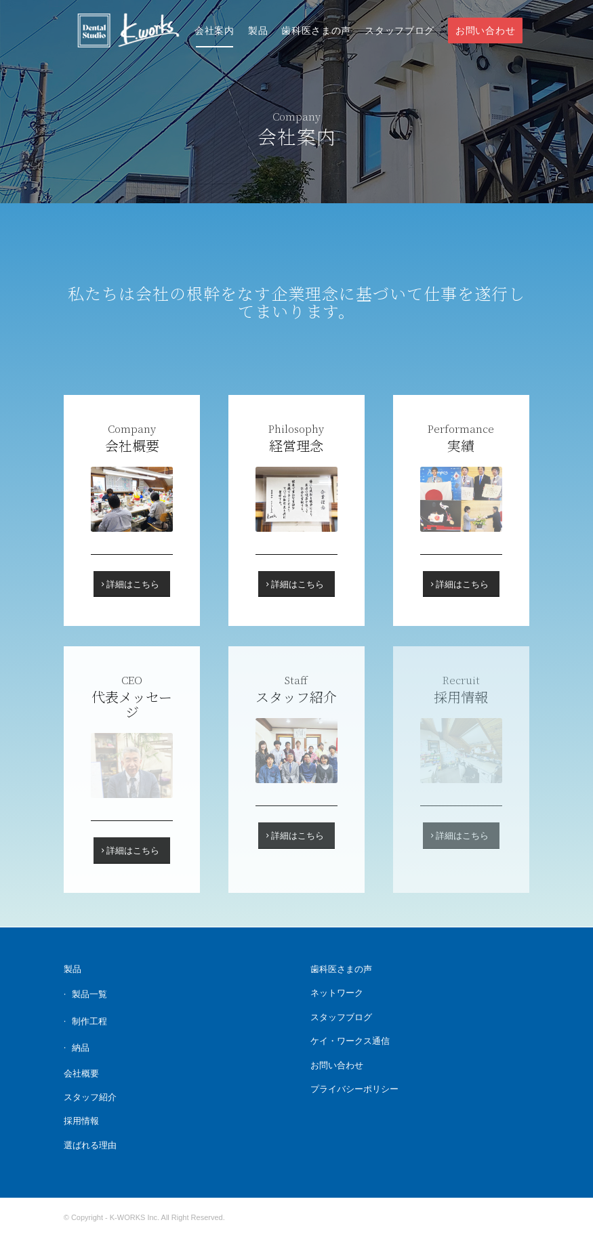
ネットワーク (336, 993)
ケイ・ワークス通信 (350, 1041)
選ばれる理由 (90, 1145)
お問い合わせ (336, 1065)
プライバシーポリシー (354, 1089)
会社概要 (81, 1073)
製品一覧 (89, 994)
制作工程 (89, 1021)
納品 (80, 1048)
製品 (72, 969)
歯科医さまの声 (341, 969)
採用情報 (81, 1121)
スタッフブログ (341, 1017)
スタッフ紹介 (90, 1097)
